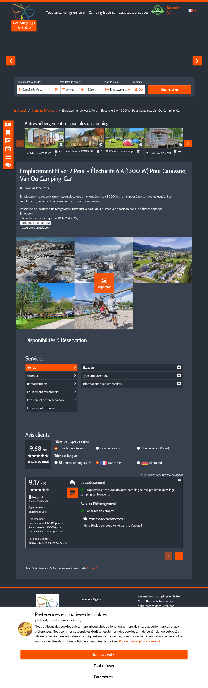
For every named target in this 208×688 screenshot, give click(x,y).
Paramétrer (104, 676)
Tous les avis (72, 448)
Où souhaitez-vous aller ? (29, 82)
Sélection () (174, 10)
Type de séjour (111, 82)
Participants (138, 82)
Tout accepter (104, 654)
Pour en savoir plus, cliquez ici (139, 641)
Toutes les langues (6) (77, 463)
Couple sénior (155, 448)
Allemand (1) (157, 463)
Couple (110, 448)
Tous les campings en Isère (65, 12)
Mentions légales (91, 599)
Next (197, 60)
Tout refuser (104, 665)
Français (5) (115, 463)
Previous (10, 60)
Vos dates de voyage (70, 82)
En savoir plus (94, 568)
